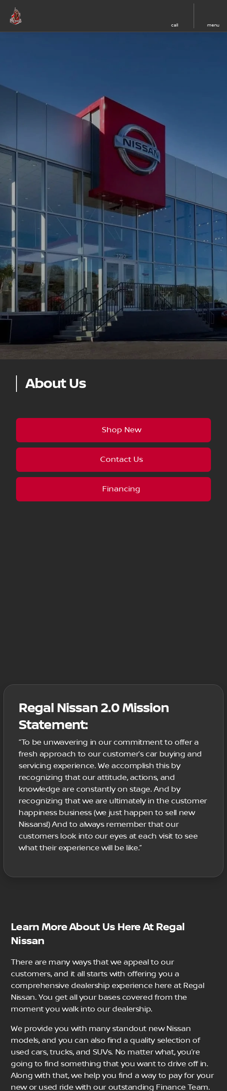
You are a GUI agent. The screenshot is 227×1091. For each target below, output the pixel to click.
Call (174, 25)
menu (213, 25)
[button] (119, 16)
